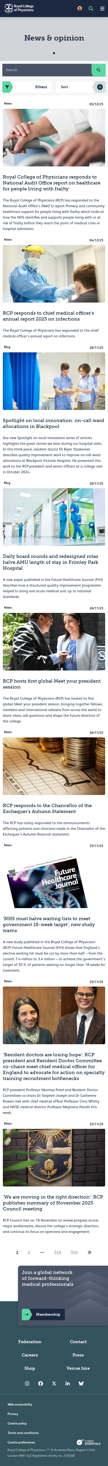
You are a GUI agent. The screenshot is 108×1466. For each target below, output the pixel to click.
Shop (29, 1368)
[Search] (47, 70)
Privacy (13, 1414)
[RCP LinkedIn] (67, 1383)
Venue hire (78, 1368)
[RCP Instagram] (27, 1383)
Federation (29, 1341)
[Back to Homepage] (27, 8)
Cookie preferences (21, 1442)
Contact (78, 1341)
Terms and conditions (23, 1433)
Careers (30, 1355)
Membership (41, 1314)
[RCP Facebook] (40, 1383)
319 (74, 1252)
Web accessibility (20, 1404)
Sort (64, 87)
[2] (89, 1252)
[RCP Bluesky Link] (81, 1383)
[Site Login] (80, 8)
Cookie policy (17, 1423)
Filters (24, 87)
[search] (98, 70)
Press (78, 1355)
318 (57, 1252)
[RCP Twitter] (54, 1383)
